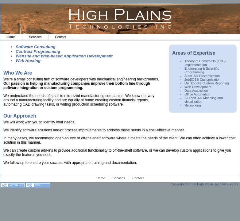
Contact (60, 37)
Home (11, 37)
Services (35, 37)
